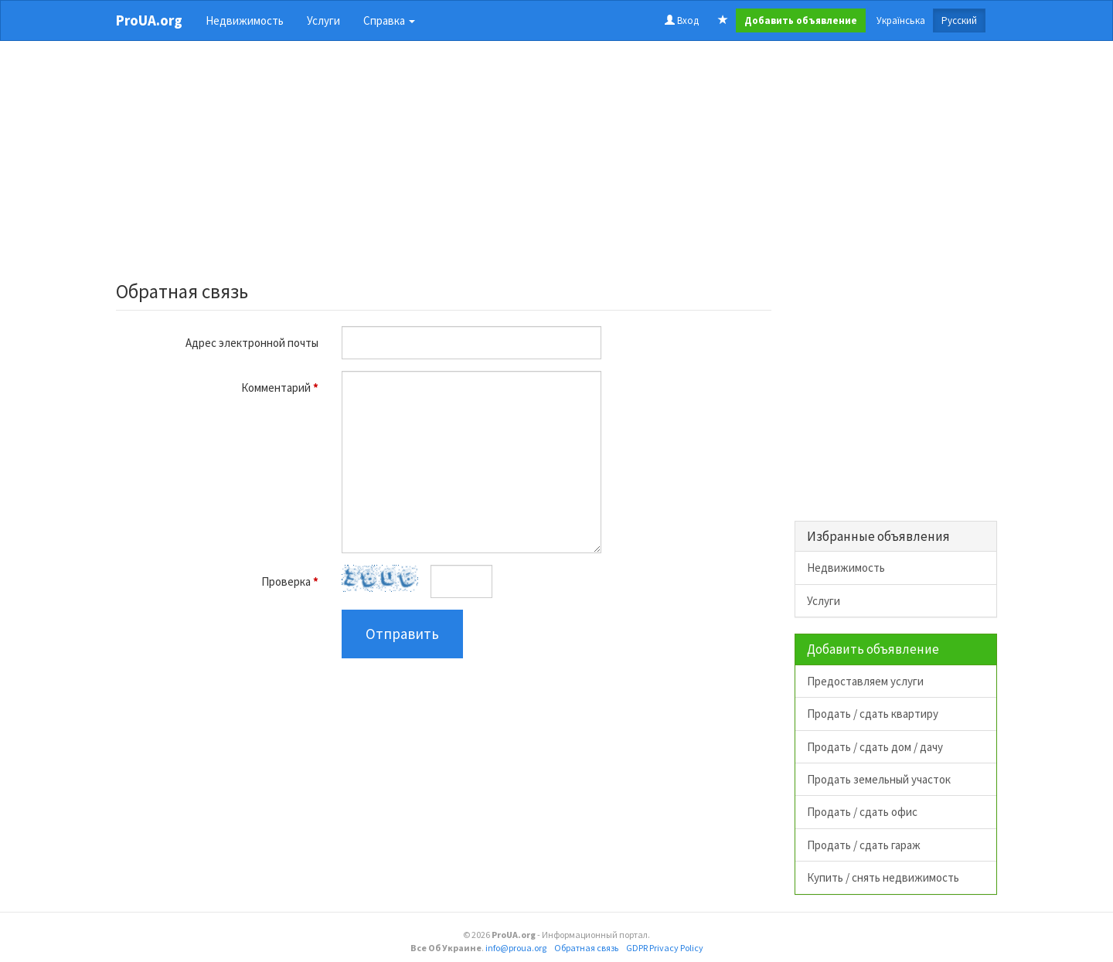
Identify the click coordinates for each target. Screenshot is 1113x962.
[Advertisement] (443, 165)
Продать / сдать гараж (864, 845)
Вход (682, 20)
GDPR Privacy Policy (664, 948)
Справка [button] (389, 20)
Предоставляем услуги (865, 681)
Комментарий (279, 387)
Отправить (402, 633)
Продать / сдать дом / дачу (875, 746)
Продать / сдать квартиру (872, 713)
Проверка (289, 581)
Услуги (323, 20)
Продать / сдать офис (862, 811)
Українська (900, 20)
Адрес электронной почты (252, 342)
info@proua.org (515, 948)
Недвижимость (245, 20)
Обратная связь (586, 948)
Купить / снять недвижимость (883, 877)
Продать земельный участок (879, 779)
